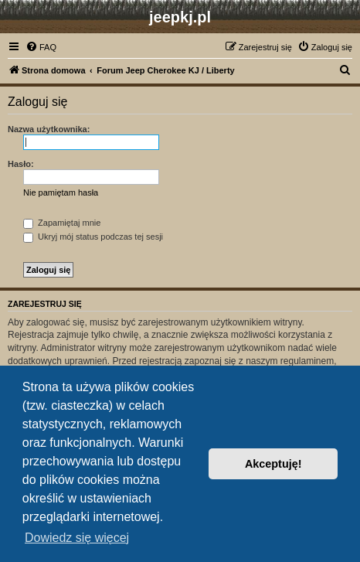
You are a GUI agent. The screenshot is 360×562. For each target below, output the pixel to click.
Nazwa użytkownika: (49, 129)
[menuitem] (40, 47)
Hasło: (21, 164)
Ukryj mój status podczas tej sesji (93, 236)
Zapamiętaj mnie (61, 222)
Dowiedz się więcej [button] (77, 537)
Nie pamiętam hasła (60, 192)
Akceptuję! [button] (273, 464)
